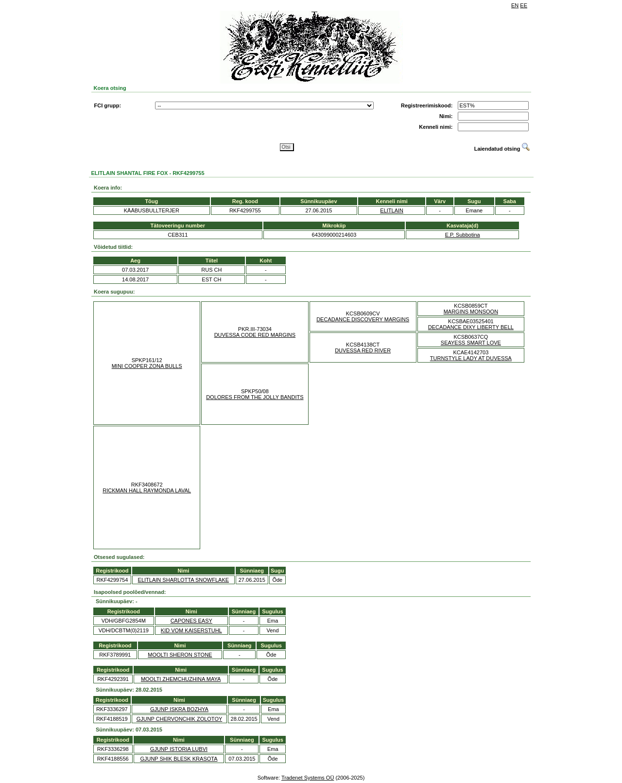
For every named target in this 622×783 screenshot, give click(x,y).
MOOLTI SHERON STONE (180, 655)
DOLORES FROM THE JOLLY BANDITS (255, 397)
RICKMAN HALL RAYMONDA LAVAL (147, 490)
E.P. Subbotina (462, 235)
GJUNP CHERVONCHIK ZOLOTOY (180, 719)
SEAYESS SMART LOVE (471, 343)
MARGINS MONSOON (471, 311)
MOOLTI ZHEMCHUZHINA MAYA (181, 679)
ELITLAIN (391, 210)
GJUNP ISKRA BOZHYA (179, 709)
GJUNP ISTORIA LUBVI (178, 749)
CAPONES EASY (191, 621)
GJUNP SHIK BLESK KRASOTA (178, 759)
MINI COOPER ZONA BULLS (147, 366)
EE (523, 5)
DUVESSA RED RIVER (363, 350)
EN (514, 5)
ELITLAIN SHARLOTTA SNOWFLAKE (183, 580)
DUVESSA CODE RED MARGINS (254, 335)
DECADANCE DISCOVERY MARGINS (362, 319)
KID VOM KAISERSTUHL (191, 630)
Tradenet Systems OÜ (307, 778)
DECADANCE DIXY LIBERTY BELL (471, 327)
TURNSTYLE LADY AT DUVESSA (471, 358)
